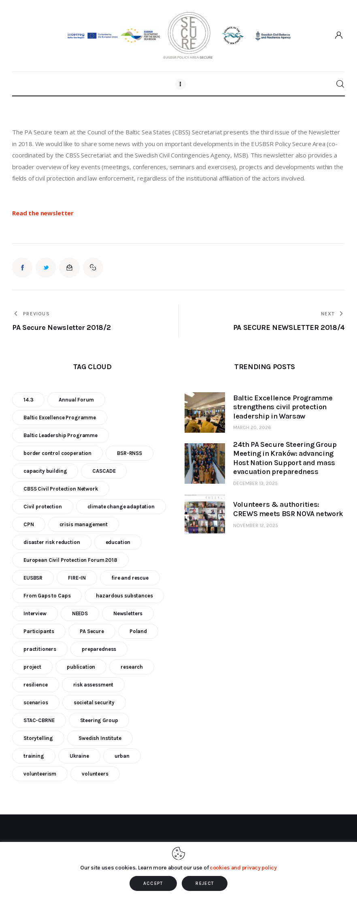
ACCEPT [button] (153, 883)
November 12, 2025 (255, 525)
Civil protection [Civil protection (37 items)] (42, 507)
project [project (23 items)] (32, 667)
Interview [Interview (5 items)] (35, 613)
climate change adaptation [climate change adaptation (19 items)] (121, 507)
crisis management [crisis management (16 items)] (84, 524)
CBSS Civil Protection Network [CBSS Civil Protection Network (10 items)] (60, 489)
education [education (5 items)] (118, 542)
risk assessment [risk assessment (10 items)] (93, 685)
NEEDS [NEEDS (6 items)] (80, 613)
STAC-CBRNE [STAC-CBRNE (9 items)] (39, 720)
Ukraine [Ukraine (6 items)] (79, 756)
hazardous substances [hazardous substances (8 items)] (124, 596)
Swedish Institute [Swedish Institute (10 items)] (100, 738)
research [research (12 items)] (132, 667)
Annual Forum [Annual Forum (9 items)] (76, 400)
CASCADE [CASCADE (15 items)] (103, 471)
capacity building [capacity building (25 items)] (45, 471)
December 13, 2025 (255, 483)
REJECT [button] (205, 883)
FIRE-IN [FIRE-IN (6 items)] (77, 578)
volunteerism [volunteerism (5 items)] (39, 774)
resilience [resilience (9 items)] (35, 685)
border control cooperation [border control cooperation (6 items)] (57, 453)
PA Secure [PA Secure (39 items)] (92, 631)
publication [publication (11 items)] (81, 667)
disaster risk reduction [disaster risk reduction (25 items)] (51, 542)
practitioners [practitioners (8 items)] (39, 649)
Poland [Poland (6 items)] (138, 631)
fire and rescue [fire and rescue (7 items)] (130, 578)
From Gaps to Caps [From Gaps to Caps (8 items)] (46, 596)
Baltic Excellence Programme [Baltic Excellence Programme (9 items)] (59, 417)
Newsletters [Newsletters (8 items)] (127, 613)
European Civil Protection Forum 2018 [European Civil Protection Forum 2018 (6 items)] (70, 560)
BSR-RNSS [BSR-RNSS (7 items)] (129, 453)
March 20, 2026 (252, 427)
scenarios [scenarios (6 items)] (35, 702)
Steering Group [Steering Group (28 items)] (99, 720)
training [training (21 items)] (33, 756)
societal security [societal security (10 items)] (94, 702)
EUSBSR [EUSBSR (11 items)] (32, 578)
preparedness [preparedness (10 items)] (99, 649)
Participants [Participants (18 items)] (38, 631)
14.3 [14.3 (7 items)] (28, 400)
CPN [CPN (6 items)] (28, 524)
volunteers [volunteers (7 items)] (95, 774)
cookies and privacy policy (243, 867)
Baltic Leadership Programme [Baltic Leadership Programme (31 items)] (60, 435)
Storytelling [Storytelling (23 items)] (38, 738)
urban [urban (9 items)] (122, 756)
